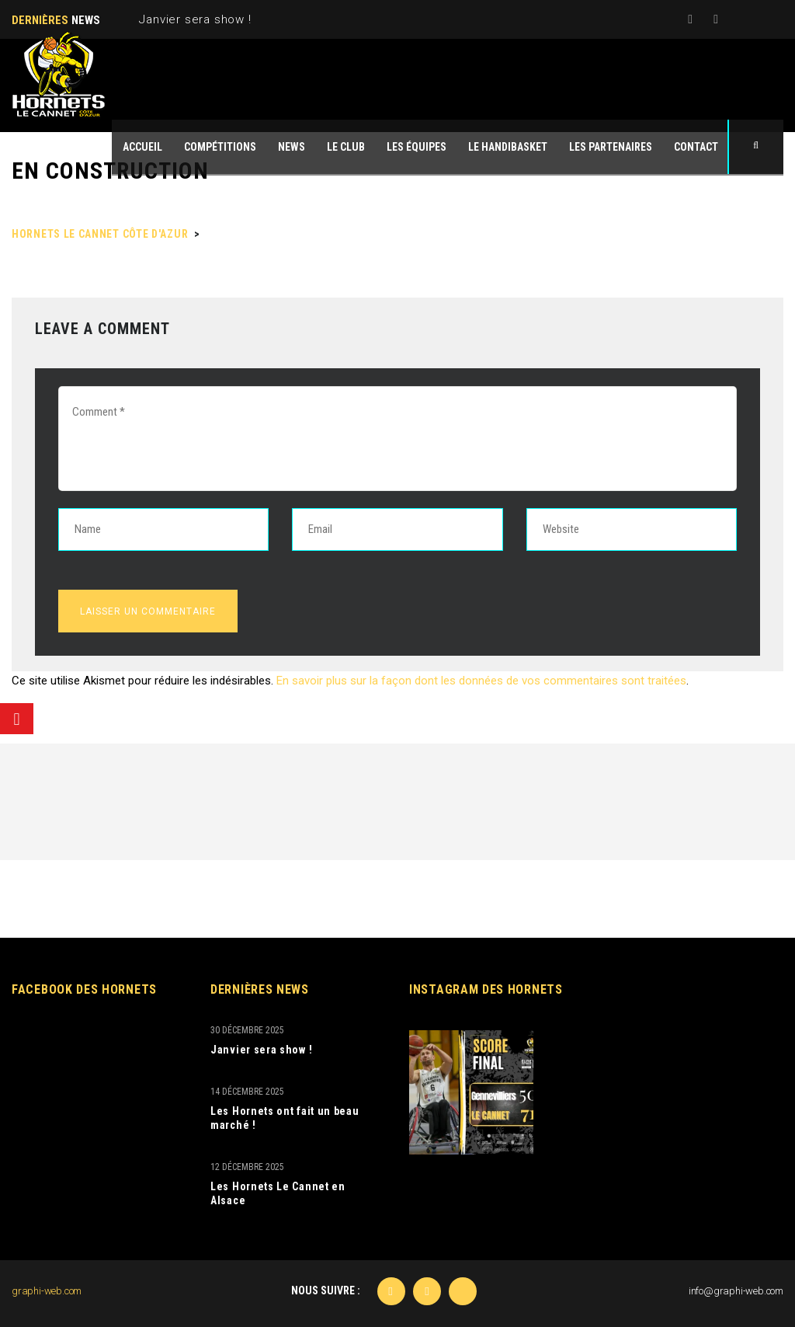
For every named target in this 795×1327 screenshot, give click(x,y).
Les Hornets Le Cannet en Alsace (277, 1193)
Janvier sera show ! (195, 19)
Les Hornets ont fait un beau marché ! (284, 1118)
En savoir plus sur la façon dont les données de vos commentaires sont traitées (481, 681)
